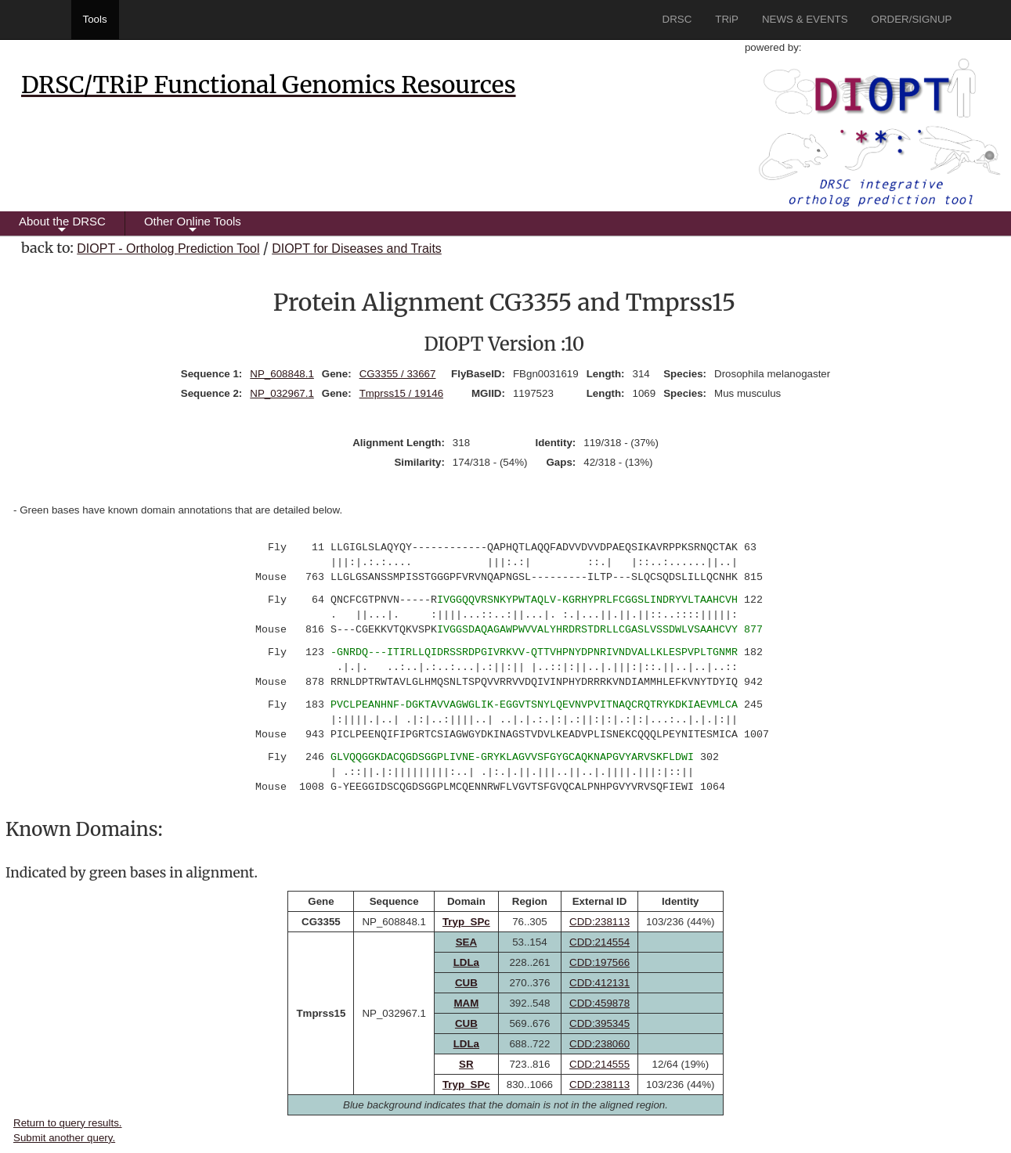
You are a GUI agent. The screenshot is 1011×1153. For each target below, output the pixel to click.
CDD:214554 (599, 942)
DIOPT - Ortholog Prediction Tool (168, 248)
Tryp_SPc (466, 922)
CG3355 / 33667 (397, 374)
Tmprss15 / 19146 (401, 393)
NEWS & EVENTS (805, 19)
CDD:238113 (599, 922)
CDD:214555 (599, 1064)
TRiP (726, 19)
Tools (95, 19)
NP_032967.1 (282, 393)
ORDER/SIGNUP (912, 19)
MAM (465, 1003)
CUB (466, 983)
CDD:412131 (599, 983)
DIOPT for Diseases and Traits (357, 248)
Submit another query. (64, 1138)
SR (466, 1064)
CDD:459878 (599, 1003)
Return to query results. (67, 1123)
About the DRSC (62, 225)
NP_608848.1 (282, 374)
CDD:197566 (599, 962)
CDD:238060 (599, 1044)
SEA (466, 942)
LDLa (466, 962)
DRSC (677, 19)
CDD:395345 (599, 1023)
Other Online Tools (192, 225)
